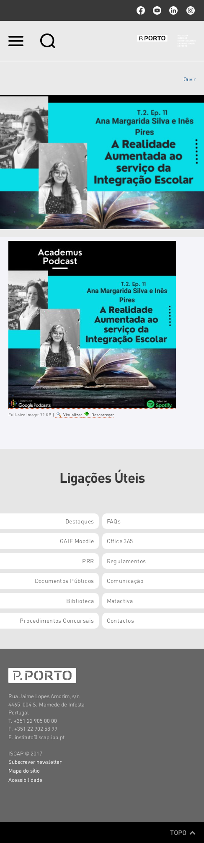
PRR (88, 561)
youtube (157, 10)
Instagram (190, 10)
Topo (183, 832)
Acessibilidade (25, 779)
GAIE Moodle (77, 540)
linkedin (173, 10)
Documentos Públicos (64, 580)
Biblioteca (80, 600)
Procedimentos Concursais (57, 620)
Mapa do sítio (24, 770)
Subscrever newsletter (35, 761)
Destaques (79, 521)
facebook (141, 10)
